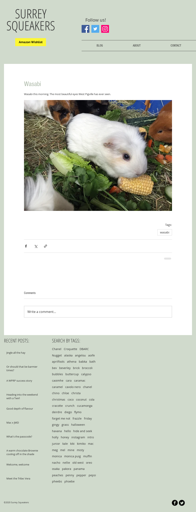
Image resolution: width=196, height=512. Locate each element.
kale (65, 444)
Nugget (57, 355)
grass (65, 425)
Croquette (70, 349)
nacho (56, 462)
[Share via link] (45, 246)
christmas (58, 399)
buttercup (72, 374)
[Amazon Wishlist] (30, 42)
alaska (68, 355)
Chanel (56, 349)
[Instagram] (105, 29)
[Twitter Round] (182, 503)
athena (71, 361)
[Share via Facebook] (26, 246)
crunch (70, 406)
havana (57, 431)
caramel (57, 387)
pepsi (92, 475)
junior (56, 444)
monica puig (72, 456)
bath (92, 361)
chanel (87, 387)
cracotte (57, 406)
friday (88, 418)
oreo (89, 462)
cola (91, 399)
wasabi (164, 232)
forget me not (61, 418)
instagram (78, 437)
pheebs (57, 481)
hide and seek (82, 431)
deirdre (57, 412)
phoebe (69, 481)
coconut (81, 399)
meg (55, 450)
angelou (80, 355)
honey (65, 437)
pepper (81, 475)
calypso (86, 374)
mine (71, 450)
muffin (87, 456)
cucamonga (84, 406)
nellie (66, 462)
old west (78, 462)
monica (57, 456)
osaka (56, 469)
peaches (57, 475)
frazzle (77, 418)
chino (55, 393)
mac (91, 444)
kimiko (81, 444)
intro (90, 437)
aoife (91, 355)
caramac (79, 380)
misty (80, 450)
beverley (65, 368)
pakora (66, 469)
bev (54, 368)
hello (67, 431)
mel (62, 450)
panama (79, 469)
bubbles (57, 374)
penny (70, 475)
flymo (77, 412)
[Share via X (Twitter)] (36, 246)
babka (83, 361)
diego (68, 412)
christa (76, 393)
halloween (78, 425)
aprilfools (58, 361)
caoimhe (57, 380)
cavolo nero (73, 387)
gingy (55, 425)
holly (55, 437)
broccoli (87, 368)
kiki (72, 444)
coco (71, 399)
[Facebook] (85, 29)
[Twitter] (95, 29)
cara (69, 380)
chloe (65, 393)
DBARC (84, 349)
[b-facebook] (175, 503)
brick (76, 368)
